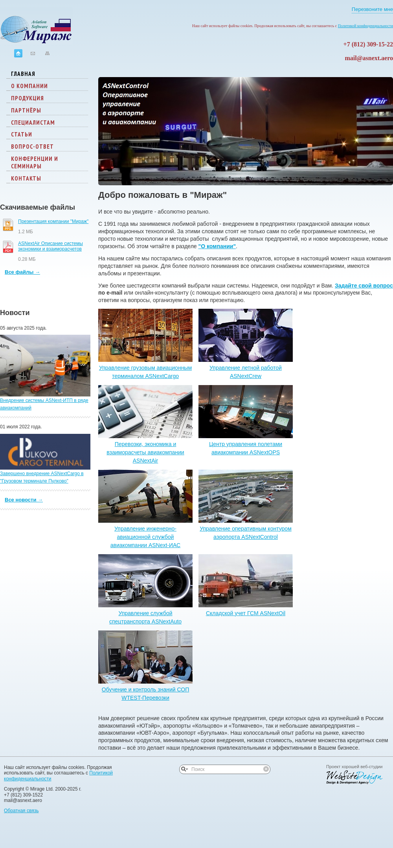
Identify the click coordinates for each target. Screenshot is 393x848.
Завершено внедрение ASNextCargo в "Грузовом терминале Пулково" (45, 459)
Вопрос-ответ (32, 146)
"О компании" (217, 246)
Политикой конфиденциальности (365, 26)
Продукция (27, 98)
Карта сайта (47, 53)
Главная (23, 73)
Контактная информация (33, 53)
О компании (29, 86)
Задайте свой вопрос (364, 285)
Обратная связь (21, 810)
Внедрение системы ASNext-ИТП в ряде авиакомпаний (45, 373)
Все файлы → (22, 272)
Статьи (21, 134)
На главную (18, 53)
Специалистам (33, 122)
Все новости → (24, 500)
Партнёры (26, 110)
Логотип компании (36, 25)
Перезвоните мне (372, 9)
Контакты (26, 178)
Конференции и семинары (34, 162)
